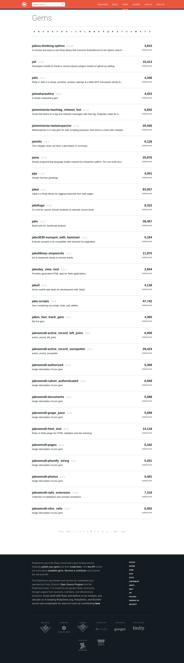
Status (132, 562)
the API (91, 567)
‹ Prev (68, 531)
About (132, 585)
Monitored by (121, 623)
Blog (115, 4)
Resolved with (102, 623)
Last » (123, 531)
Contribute (134, 581)
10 (102, 531)
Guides (136, 4)
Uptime (132, 566)
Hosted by (83, 623)
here (97, 603)
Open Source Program (71, 584)
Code (131, 570)
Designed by (65, 623)
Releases (103, 4)
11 (107, 531)
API (130, 593)
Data (131, 574)
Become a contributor (76, 570)
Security (133, 604)
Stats (131, 578)
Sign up (160, 4)
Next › (115, 531)
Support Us (134, 600)
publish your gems (50, 567)
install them (76, 567)
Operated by (46, 623)
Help (131, 589)
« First (60, 531)
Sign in (148, 4)
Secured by (102, 640)
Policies (132, 597)
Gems (125, 4)
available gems (55, 570)
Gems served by (139, 623)
